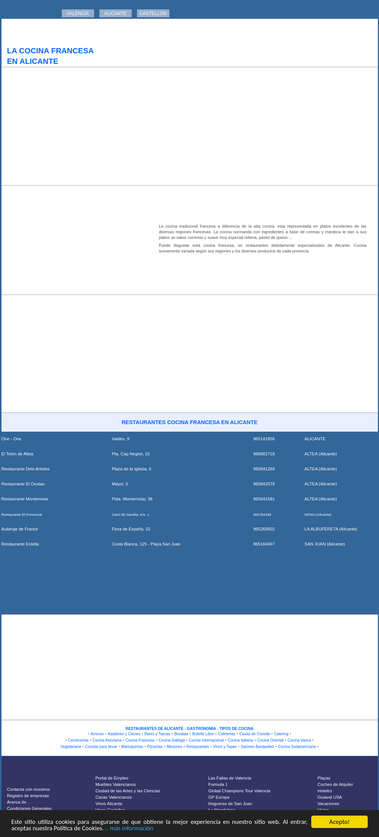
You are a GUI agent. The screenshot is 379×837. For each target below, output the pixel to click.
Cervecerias (78, 740)
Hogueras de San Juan (231, 803)
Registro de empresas (28, 795)
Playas (324, 778)
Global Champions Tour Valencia (240, 791)
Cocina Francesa (140, 740)
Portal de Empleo (112, 778)
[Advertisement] (190, 126)
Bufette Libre (203, 734)
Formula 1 (218, 784)
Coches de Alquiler (335, 784)
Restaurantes (198, 747)
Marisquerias (132, 747)
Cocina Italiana (240, 740)
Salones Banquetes (257, 747)
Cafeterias (226, 734)
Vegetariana (71, 747)
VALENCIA (77, 13)
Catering (281, 734)
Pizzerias (155, 747)
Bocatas (181, 734)
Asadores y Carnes (124, 734)
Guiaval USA (330, 797)
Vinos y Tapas (225, 747)
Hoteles (325, 791)
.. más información (129, 828)
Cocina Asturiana (107, 740)
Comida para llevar (101, 747)
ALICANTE (115, 13)
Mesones (174, 747)
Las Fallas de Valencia (230, 778)
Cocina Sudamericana (297, 747)
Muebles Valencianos (116, 784)
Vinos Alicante (109, 803)
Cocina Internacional (206, 740)
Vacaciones (328, 803)
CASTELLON (153, 13)
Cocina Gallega (171, 740)
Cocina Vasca (299, 740)
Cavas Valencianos (114, 797)
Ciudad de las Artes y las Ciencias (128, 791)
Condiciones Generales (29, 808)
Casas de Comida (254, 734)
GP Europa (219, 797)
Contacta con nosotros (28, 789)
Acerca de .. (18, 802)
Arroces (97, 734)
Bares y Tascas (157, 734)
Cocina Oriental (270, 740)
